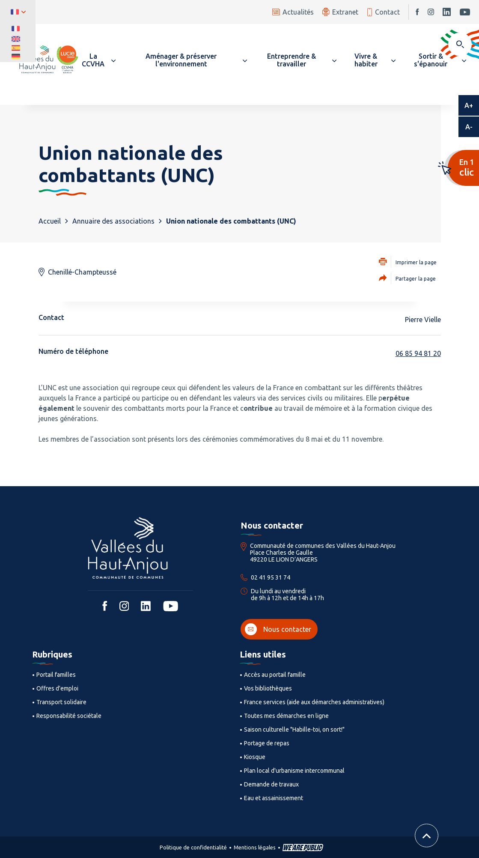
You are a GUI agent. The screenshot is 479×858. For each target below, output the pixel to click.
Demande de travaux (271, 784)
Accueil (50, 221)
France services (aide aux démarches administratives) (314, 702)
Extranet (340, 12)
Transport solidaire (61, 702)
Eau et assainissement (273, 798)
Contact (383, 12)
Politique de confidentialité (193, 847)
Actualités (293, 12)
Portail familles (56, 674)
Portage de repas (266, 743)
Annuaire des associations (113, 221)
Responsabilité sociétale (68, 715)
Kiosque (254, 756)
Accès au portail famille (275, 674)
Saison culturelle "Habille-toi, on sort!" (294, 729)
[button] (97, 60)
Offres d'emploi (57, 688)
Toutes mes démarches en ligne (286, 715)
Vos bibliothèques (268, 688)
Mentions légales (255, 847)
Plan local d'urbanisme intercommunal (294, 770)
